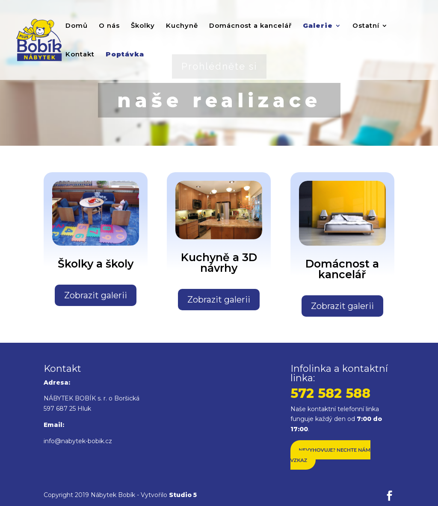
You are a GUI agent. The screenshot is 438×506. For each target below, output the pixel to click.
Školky (143, 26)
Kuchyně (182, 26)
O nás (109, 26)
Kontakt (80, 54)
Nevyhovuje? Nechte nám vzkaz (330, 455)
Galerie (318, 26)
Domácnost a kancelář (250, 26)
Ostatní (365, 26)
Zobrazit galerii (95, 295)
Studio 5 (183, 495)
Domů (76, 26)
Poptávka (125, 54)
